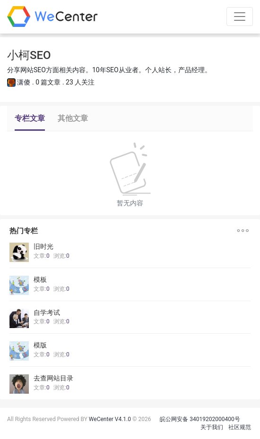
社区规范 (239, 427)
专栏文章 (30, 118)
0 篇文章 (48, 82)
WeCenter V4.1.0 (110, 419)
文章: (42, 256)
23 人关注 (80, 82)
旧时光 (43, 246)
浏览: (61, 256)
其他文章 (73, 118)
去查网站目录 (53, 378)
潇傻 (23, 82)
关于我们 (211, 427)
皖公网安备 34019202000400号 (200, 419)
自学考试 (47, 312)
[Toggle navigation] (239, 16)
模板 (40, 279)
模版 (40, 345)
